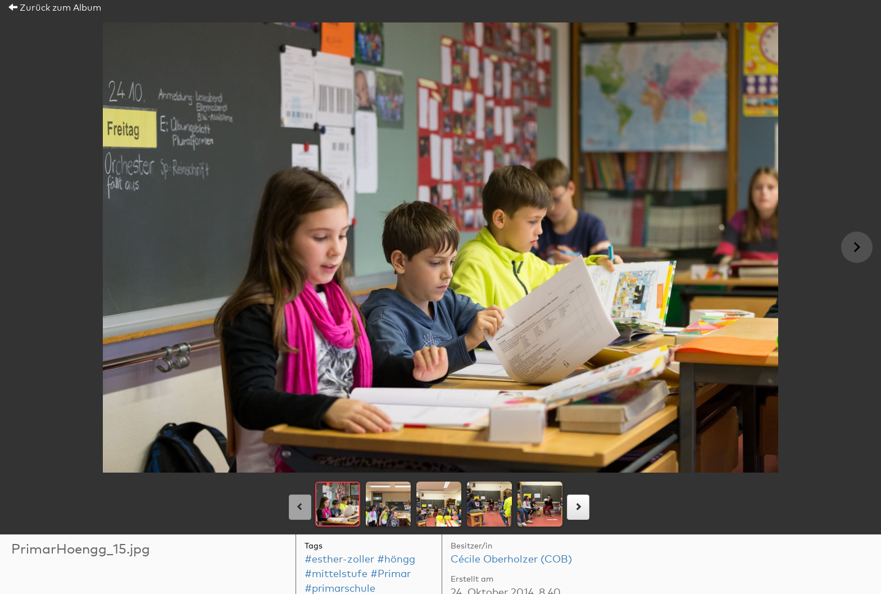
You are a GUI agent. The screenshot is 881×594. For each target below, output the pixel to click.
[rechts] (578, 507)
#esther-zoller (339, 560)
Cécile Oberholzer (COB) (511, 560)
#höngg (396, 560)
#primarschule (340, 589)
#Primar (390, 574)
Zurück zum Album (54, 7)
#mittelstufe (336, 574)
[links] (300, 507)
